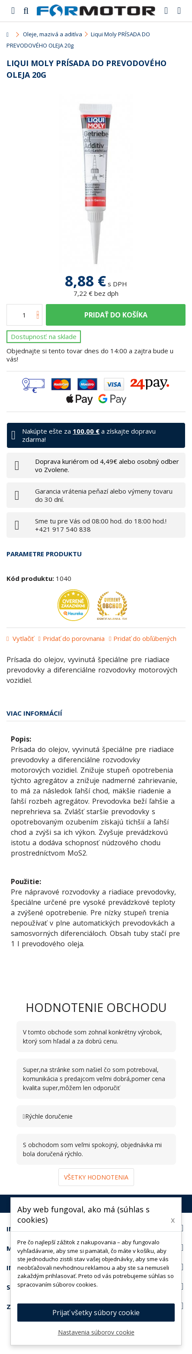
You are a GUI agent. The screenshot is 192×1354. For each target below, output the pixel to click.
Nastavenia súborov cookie (96, 1332)
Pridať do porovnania (74, 638)
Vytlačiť (22, 638)
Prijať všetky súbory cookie (96, 1312)
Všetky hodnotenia (96, 1177)
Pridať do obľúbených (144, 638)
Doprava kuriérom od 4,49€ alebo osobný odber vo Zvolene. (107, 465)
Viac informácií (34, 713)
